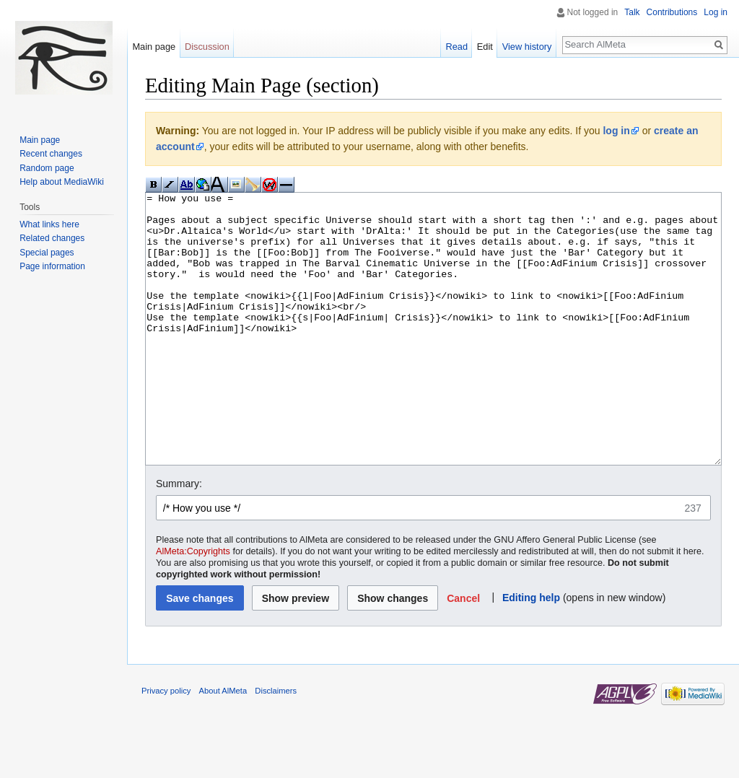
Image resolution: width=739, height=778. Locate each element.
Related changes (51, 238)
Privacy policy (166, 744)
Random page (46, 168)
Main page (153, 46)
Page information (52, 266)
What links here (49, 224)
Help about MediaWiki (61, 182)
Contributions (672, 12)
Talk (631, 12)
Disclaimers (276, 744)
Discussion (207, 46)
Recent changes (50, 154)
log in (616, 130)
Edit (485, 46)
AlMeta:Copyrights (193, 605)
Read (456, 46)
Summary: (179, 537)
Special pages (46, 253)
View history (527, 46)
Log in (715, 12)
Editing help (531, 651)
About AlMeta (223, 744)
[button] (463, 652)
